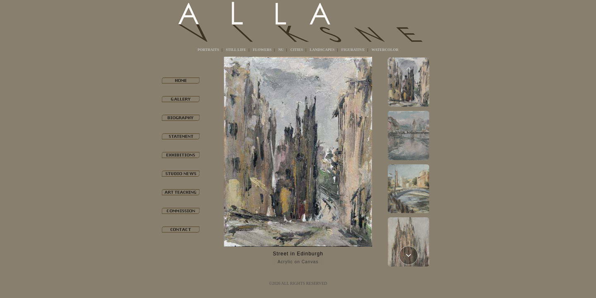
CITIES (297, 50)
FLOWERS (262, 50)
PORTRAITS (208, 50)
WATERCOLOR (385, 50)
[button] (408, 255)
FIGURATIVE (353, 50)
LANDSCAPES (322, 50)
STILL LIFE (236, 50)
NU (281, 50)
